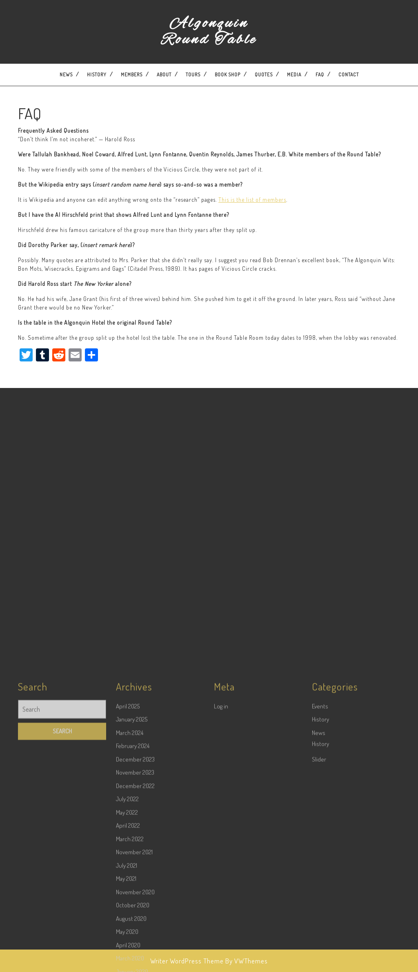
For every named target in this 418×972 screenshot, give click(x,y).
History (97, 74)
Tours (193, 74)
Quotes (264, 74)
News (66, 74)
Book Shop (227, 74)
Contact (348, 74)
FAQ (320, 74)
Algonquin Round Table (209, 31)
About (164, 74)
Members (131, 74)
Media (294, 74)
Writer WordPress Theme (187, 960)
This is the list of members (252, 199)
